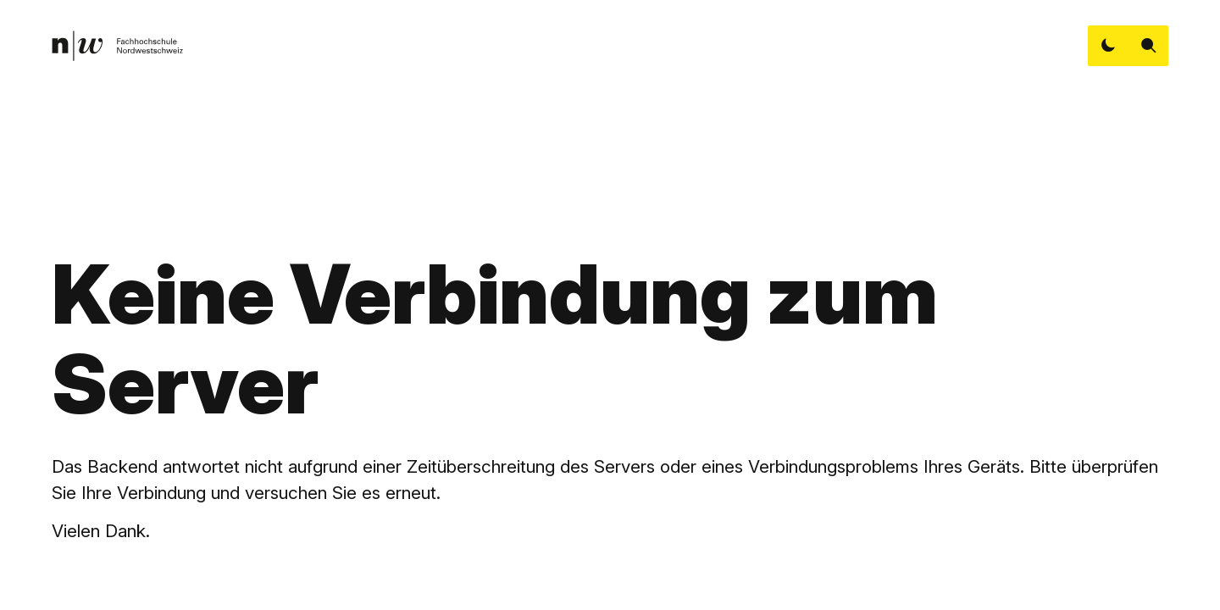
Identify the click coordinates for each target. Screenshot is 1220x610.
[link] (117, 45)
